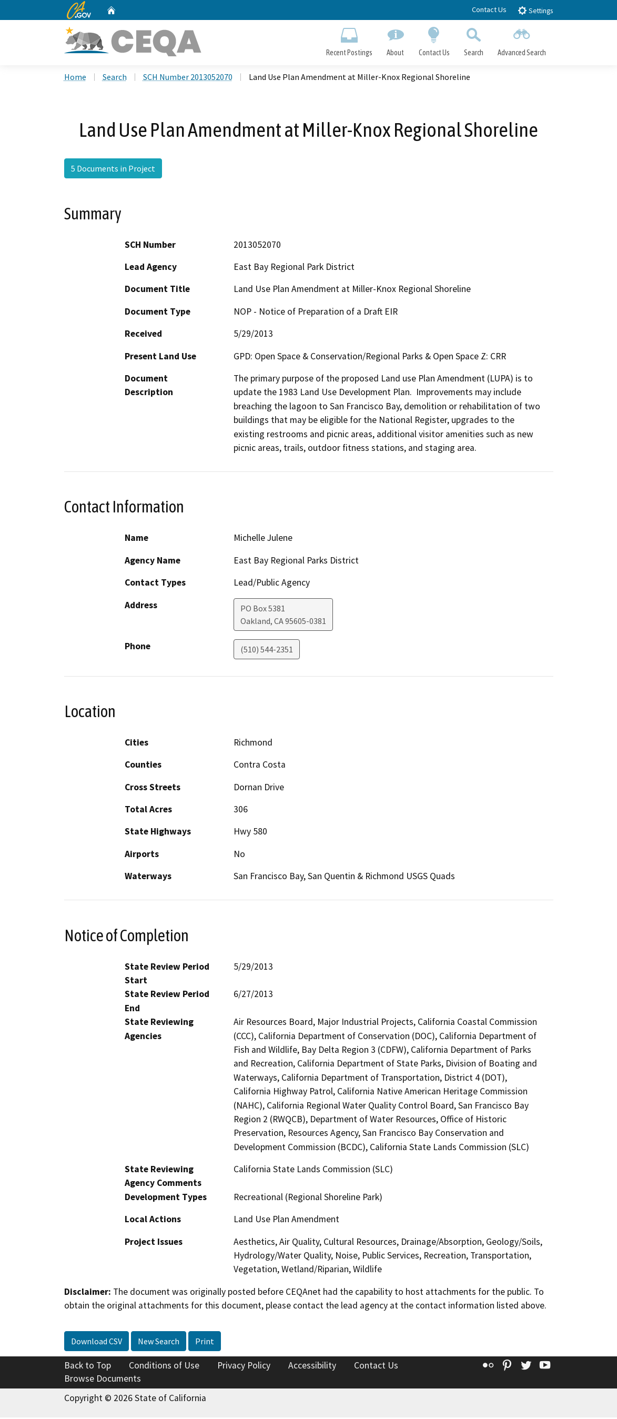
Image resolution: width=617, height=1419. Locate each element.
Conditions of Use (164, 1366)
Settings (535, 10)
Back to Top (87, 1366)
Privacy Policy (243, 1366)
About (396, 40)
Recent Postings (349, 40)
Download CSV (96, 1342)
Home (75, 78)
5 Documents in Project (113, 170)
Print (204, 1342)
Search (473, 40)
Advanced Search (521, 40)
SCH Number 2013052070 (187, 78)
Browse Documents (102, 1380)
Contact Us (489, 9)
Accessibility (312, 1366)
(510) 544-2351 (266, 650)
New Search (158, 1342)
